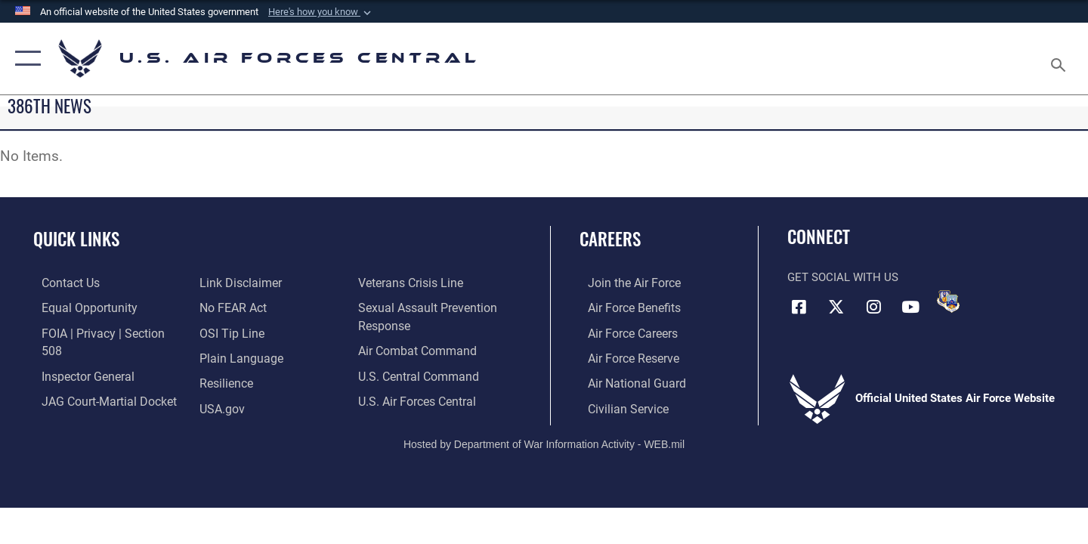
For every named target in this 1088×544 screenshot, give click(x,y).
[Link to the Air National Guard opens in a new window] (626, 381)
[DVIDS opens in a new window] (948, 301)
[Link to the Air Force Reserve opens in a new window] (624, 356)
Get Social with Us (842, 277)
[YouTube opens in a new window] (910, 306)
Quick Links (76, 239)
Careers (610, 239)
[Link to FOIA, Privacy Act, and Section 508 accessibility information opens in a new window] (102, 331)
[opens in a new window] (235, 331)
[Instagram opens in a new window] (873, 306)
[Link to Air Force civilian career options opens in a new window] (618, 406)
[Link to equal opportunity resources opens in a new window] (78, 307)
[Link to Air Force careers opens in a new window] (624, 331)
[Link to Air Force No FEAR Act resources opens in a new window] (230, 282)
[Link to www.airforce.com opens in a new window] (624, 282)
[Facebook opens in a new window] (798, 306)
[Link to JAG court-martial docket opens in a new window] (98, 381)
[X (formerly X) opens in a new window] (836, 306)
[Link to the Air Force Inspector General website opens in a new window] (77, 356)
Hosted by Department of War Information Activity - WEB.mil (544, 441)
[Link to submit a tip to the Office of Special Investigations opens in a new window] (227, 307)
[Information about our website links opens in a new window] (72, 406)
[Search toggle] (1060, 58)
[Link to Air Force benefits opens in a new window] (624, 307)
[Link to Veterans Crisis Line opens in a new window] (248, 406)
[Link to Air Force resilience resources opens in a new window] (223, 356)
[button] (321, 12)
